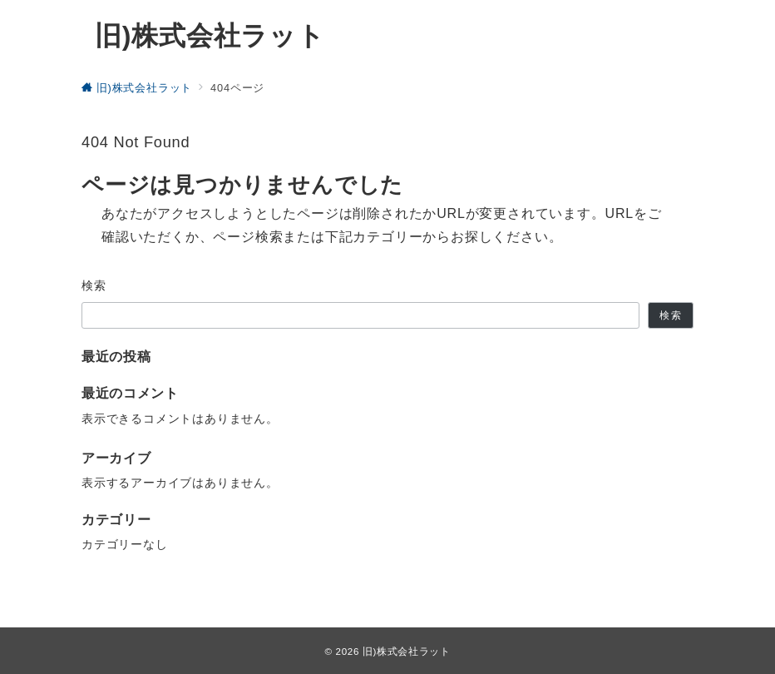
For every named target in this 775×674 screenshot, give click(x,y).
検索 (94, 285)
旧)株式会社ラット (210, 35)
